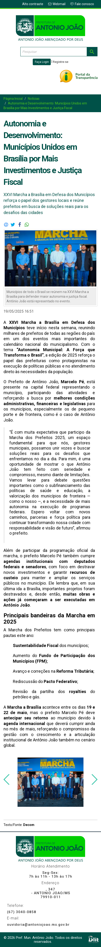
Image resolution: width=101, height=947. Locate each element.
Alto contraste (32, 4)
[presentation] (6, 779)
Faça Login (42, 62)
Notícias (34, 98)
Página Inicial (13, 98)
